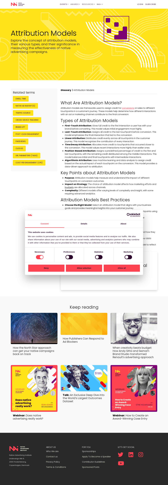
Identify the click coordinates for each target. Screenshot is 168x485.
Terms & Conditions (56, 467)
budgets (69, 187)
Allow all (122, 268)
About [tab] (123, 224)
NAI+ (99, 4)
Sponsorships (89, 451)
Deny (46, 268)
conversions (128, 108)
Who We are (52, 451)
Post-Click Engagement (27, 134)
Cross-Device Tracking (27, 120)
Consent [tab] (45, 224)
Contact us (52, 456)
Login (140, 4)
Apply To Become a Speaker (96, 456)
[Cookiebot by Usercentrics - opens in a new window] (128, 215)
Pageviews (21, 141)
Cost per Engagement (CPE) (29, 162)
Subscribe (150, 4)
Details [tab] (84, 224)
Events (63, 4)
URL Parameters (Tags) (27, 155)
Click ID (19, 148)
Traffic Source (23, 113)
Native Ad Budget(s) (25, 105)
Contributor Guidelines (93, 461)
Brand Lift (20, 127)
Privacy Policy (53, 461)
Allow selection (84, 268)
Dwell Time (21, 98)
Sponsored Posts (90, 467)
